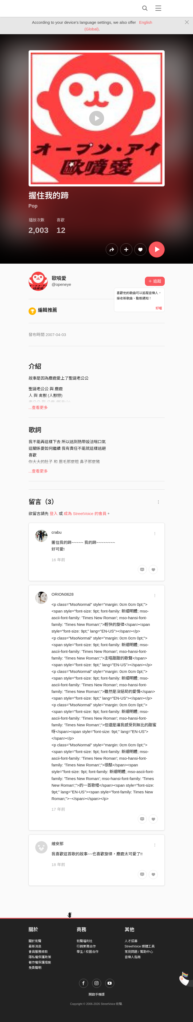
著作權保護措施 (40, 962)
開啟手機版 (97, 994)
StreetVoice (51, 8)
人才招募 (131, 941)
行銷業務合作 (86, 946)
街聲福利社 (85, 941)
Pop (33, 206)
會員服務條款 (38, 952)
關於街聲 (35, 941)
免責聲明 (35, 968)
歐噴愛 (59, 278)
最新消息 (35, 946)
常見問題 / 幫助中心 (139, 952)
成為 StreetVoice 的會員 (85, 513)
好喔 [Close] (159, 308)
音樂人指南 (133, 957)
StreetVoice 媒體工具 (140, 946)
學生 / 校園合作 (88, 952)
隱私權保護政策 (40, 957)
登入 (54, 513)
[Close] (187, 22)
